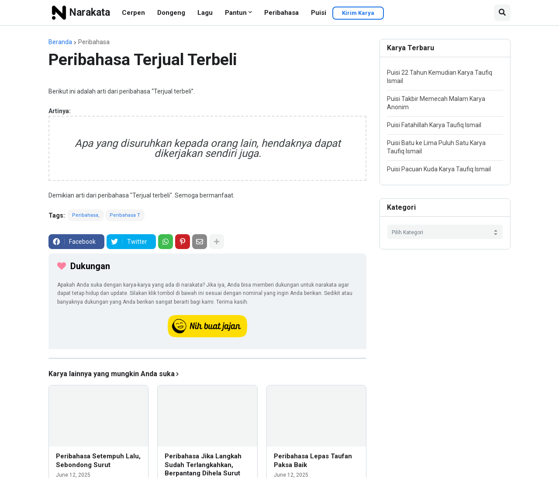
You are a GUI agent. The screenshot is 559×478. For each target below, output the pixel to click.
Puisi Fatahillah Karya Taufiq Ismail (434, 124)
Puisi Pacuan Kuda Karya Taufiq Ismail (439, 169)
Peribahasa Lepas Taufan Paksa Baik (313, 460)
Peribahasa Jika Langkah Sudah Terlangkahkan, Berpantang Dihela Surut (203, 464)
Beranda (60, 42)
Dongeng (171, 13)
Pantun (236, 13)
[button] (502, 12)
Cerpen (133, 13)
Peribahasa (281, 13)
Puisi (318, 13)
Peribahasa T (125, 215)
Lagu (205, 13)
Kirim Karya (358, 13)
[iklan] (207, 358)
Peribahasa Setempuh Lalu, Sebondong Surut (98, 460)
